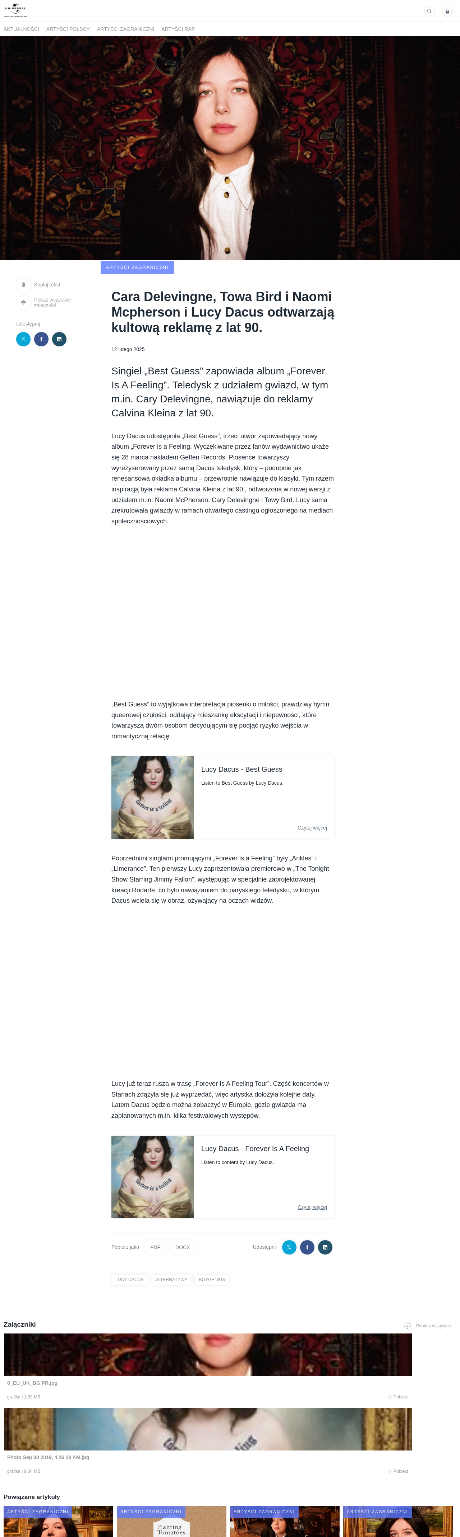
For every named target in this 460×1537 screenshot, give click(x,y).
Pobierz (98, 1351)
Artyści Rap (178, 29)
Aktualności (21, 29)
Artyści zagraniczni (125, 29)
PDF (155, 1199)
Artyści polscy (68, 29)
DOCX (182, 1199)
